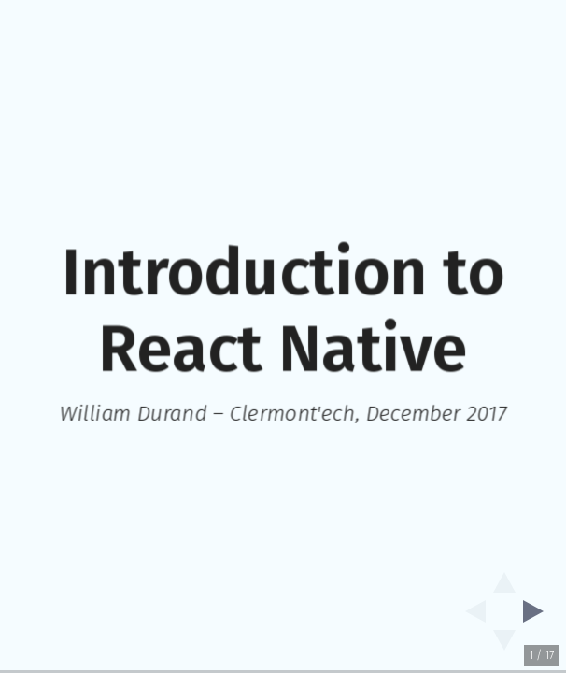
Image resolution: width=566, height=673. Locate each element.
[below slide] (504, 646)
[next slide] (539, 611)
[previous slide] (470, 611)
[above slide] (504, 577)
